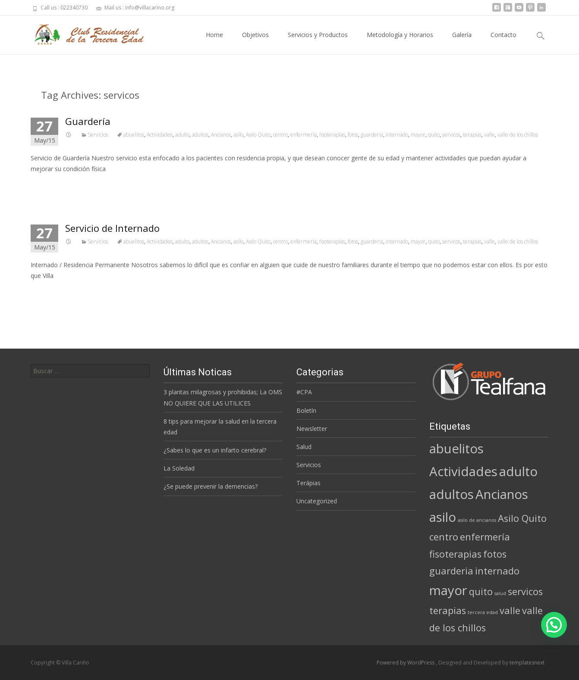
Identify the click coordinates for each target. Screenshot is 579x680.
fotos (353, 134)
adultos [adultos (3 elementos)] (451, 494)
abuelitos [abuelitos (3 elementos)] (456, 448)
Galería (462, 42)
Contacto (503, 42)
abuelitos (133, 134)
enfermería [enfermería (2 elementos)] (485, 536)
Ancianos (221, 134)
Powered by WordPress (406, 662)
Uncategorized (316, 501)
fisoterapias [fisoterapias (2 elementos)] (455, 554)
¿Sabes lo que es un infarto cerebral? (215, 450)
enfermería (303, 134)
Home (214, 42)
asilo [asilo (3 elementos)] (442, 517)
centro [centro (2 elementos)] (443, 536)
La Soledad (179, 468)
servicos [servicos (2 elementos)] (525, 591)
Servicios (98, 134)
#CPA (304, 392)
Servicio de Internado (112, 227)
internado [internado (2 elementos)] (497, 571)
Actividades (160, 134)
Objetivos (255, 42)
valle (489, 134)
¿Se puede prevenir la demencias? (211, 486)
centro (280, 134)
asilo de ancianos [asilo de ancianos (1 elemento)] (477, 520)
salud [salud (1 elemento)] (500, 593)
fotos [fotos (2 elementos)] (495, 554)
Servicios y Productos (318, 42)
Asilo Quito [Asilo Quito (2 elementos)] (522, 518)
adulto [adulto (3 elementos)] (518, 471)
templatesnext (527, 662)
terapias (472, 134)
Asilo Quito (258, 134)
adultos (200, 134)
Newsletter (311, 428)
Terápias (308, 483)
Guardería (87, 121)
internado (397, 134)
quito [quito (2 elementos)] (481, 591)
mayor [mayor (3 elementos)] (448, 590)
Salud (304, 447)
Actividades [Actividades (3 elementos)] (463, 471)
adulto (182, 134)
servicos (451, 134)
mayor (418, 134)
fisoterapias (332, 134)
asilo (238, 134)
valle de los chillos (517, 134)
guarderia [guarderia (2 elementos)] (451, 571)
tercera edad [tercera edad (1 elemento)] (483, 612)
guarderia (372, 134)
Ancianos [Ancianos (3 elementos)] (501, 494)
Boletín (306, 410)
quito (434, 134)
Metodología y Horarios (400, 42)
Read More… (50, 185)
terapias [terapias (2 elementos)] (447, 610)
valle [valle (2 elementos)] (510, 610)
